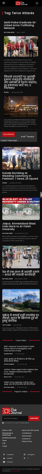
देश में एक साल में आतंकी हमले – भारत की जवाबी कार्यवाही (20, 273)
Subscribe (34, 418)
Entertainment (9, 364)
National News (9, 32)
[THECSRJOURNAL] (21, 3)
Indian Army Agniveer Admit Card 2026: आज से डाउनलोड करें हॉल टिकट (19, 383)
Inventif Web (16, 471)
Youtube (10, 462)
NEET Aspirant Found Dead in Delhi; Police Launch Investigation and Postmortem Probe (19, 348)
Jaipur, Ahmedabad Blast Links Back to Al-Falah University (19, 226)
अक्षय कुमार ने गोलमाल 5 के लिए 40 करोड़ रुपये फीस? (19, 360)
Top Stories (6, 325)
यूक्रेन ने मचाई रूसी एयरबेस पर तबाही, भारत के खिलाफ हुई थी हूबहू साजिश (20, 318)
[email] (15, 418)
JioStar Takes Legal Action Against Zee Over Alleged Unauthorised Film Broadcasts (21, 371)
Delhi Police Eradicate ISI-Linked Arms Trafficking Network (20, 25)
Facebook (10, 454)
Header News (8, 354)
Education (8, 377)
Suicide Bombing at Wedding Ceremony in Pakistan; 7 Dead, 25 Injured (20, 176)
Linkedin (9, 458)
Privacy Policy (24, 423)
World (6, 92)
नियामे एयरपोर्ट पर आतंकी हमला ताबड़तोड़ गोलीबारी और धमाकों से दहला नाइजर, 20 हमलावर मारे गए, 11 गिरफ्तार (20, 82)
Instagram (31, 454)
